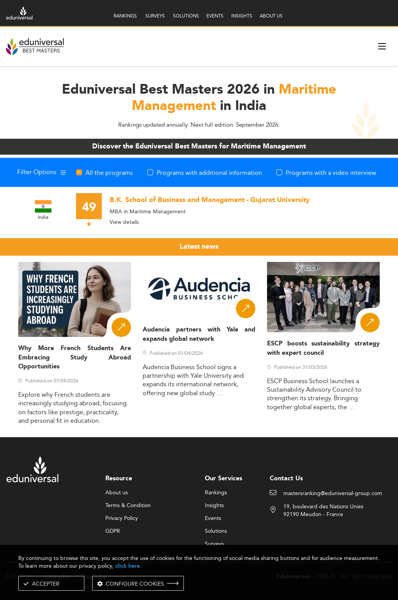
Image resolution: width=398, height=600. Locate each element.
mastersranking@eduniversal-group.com (332, 493)
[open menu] (382, 46)
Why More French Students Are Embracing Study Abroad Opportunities (74, 358)
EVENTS (214, 15)
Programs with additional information (209, 172)
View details (124, 222)
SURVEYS (155, 15)
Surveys (214, 544)
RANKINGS (125, 15)
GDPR (112, 531)
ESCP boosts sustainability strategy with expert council (323, 348)
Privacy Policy (121, 518)
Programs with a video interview (331, 172)
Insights (214, 505)
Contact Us (286, 478)
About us (116, 493)
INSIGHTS (241, 15)
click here (127, 566)
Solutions (216, 531)
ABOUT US (271, 15)
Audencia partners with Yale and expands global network (199, 334)
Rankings (216, 493)
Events (213, 518)
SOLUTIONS (186, 15)
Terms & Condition (128, 505)
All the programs (109, 172)
